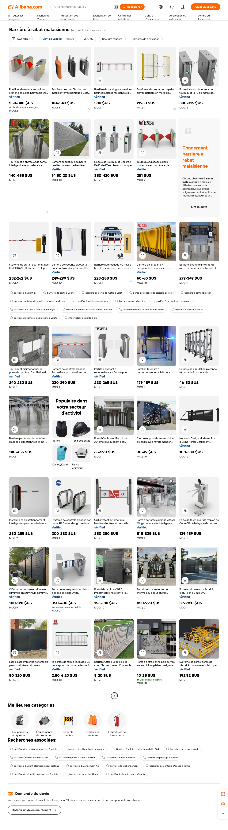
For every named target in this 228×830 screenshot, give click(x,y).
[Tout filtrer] (21, 39)
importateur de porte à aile (81, 317)
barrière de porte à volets (58, 292)
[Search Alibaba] (82, 7)
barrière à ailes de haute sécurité (126, 774)
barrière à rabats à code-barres (29, 757)
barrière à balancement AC (82, 765)
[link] (223, 794)
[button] (116, 7)
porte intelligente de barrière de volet (151, 292)
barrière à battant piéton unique (171, 301)
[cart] (172, 7)
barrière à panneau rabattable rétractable (87, 309)
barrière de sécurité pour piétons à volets (34, 774)
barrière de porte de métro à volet (102, 292)
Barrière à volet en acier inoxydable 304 (135, 749)
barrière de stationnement (122, 765)
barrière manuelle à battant (119, 757)
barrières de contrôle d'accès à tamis (168, 765)
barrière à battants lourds (187, 309)
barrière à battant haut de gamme (85, 749)
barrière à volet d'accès (130, 301)
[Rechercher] (132, 7)
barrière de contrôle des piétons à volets (33, 317)
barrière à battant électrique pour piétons (34, 765)
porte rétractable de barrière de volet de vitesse (38, 301)
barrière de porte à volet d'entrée (75, 757)
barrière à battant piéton (196, 292)
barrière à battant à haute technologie (32, 309)
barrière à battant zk (23, 292)
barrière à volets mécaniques (90, 301)
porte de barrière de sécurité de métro (141, 309)
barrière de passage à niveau (160, 757)
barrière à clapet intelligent (82, 774)
